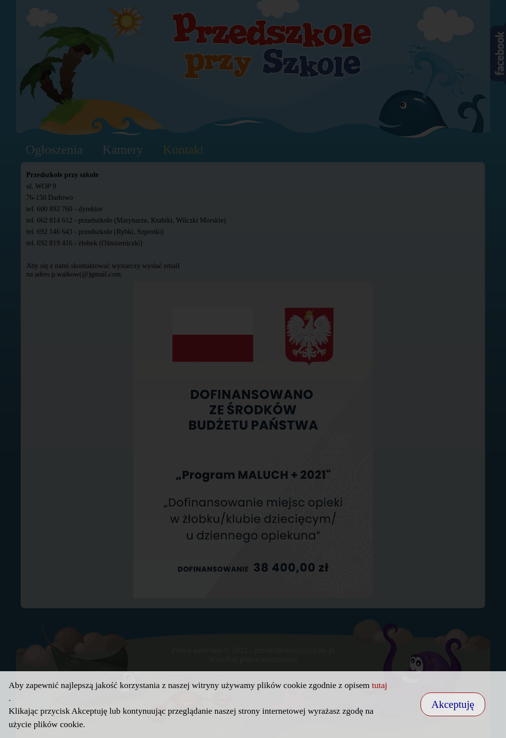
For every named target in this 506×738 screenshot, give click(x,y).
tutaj (379, 685)
